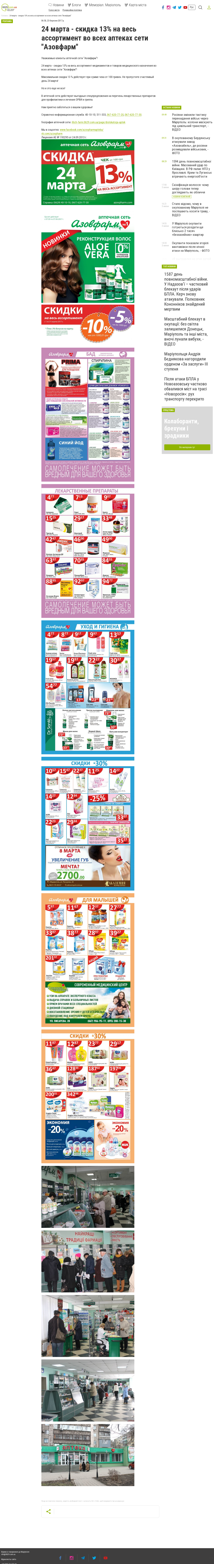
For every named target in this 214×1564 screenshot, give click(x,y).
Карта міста (135, 5)
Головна (4, 16)
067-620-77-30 (133, 114)
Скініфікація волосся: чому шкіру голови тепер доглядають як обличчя (190, 188)
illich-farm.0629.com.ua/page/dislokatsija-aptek (98, 122)
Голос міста (54, 10)
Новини (56, 5)
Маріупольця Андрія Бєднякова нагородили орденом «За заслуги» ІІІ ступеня (186, 361)
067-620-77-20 (115, 114)
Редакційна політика (72, 10)
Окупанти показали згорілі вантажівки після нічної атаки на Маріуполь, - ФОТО (191, 246)
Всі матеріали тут (187, 447)
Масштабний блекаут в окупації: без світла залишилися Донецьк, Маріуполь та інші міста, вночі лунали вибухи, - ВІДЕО (186, 331)
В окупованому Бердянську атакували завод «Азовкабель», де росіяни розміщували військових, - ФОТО (191, 145)
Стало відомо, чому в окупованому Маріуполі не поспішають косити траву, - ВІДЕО (191, 209)
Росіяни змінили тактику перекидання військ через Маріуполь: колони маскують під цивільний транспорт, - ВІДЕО (192, 122)
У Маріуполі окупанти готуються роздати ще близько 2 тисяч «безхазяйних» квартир (188, 229)
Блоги (74, 5)
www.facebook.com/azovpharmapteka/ (82, 129)
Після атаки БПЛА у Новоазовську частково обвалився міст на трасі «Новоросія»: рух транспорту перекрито (185, 389)
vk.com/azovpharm (51, 133)
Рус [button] (192, 7)
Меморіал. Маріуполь (103, 5)
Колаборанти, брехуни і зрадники (181, 428)
